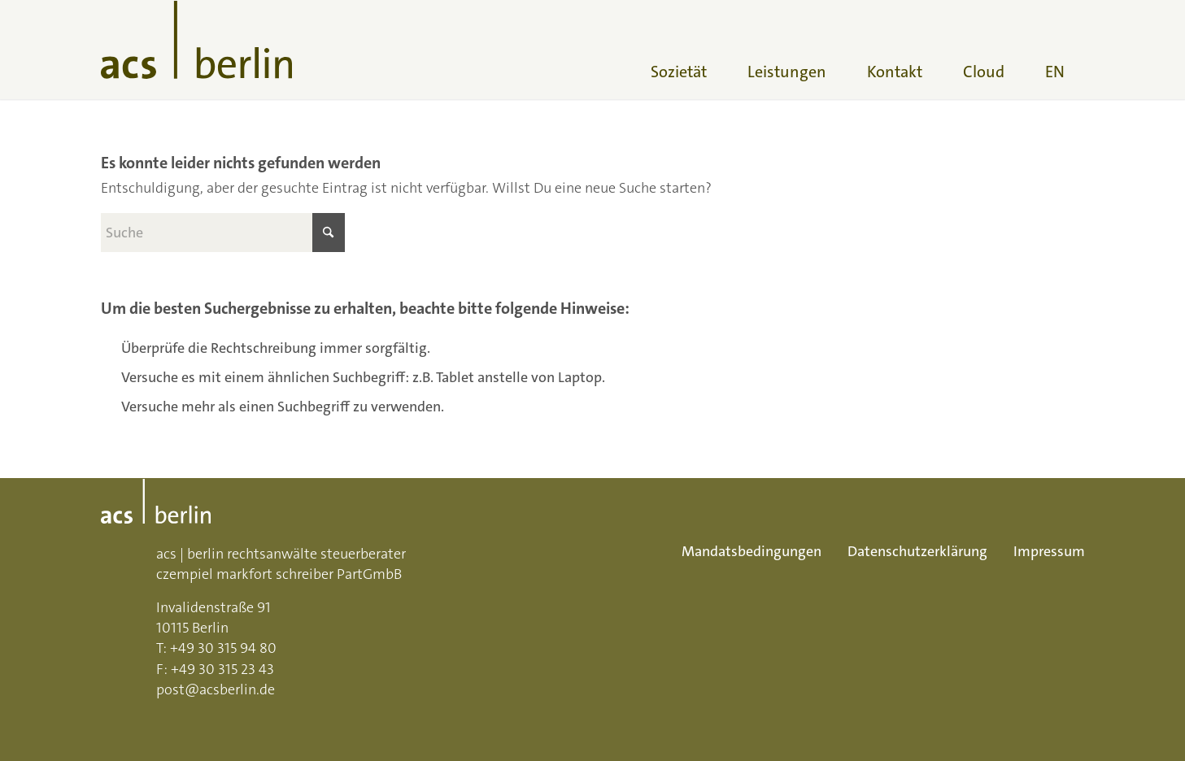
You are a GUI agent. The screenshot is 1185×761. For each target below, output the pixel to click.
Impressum (1049, 551)
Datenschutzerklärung (917, 551)
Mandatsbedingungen (751, 551)
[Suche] (223, 232)
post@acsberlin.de (215, 689)
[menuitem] (679, 49)
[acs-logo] (196, 49)
